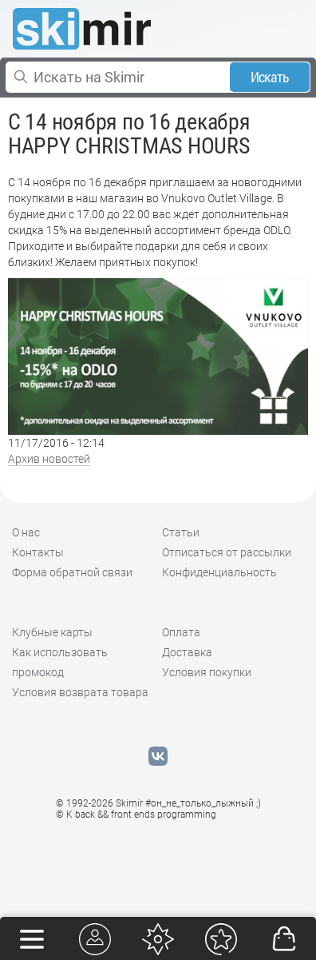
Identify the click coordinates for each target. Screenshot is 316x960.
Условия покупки (206, 672)
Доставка (187, 652)
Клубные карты (52, 632)
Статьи (180, 532)
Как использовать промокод (60, 662)
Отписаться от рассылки (226, 552)
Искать (270, 77)
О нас (26, 532)
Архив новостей (49, 458)
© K (136, 814)
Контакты (38, 552)
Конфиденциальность (219, 572)
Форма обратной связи (72, 572)
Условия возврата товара (80, 692)
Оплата (181, 632)
